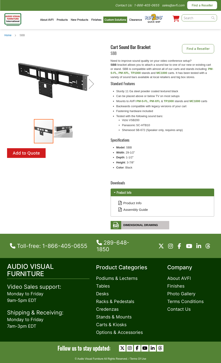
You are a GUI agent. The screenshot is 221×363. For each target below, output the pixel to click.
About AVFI (47, 19)
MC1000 (161, 73)
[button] (91, 84)
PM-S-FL (142, 101)
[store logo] (13, 18)
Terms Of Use (138, 358)
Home (7, 35)
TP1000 (136, 73)
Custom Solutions (115, 19)
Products (62, 19)
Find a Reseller (202, 5)
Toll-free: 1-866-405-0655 (48, 246)
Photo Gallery (181, 293)
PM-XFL (124, 73)
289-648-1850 (113, 246)
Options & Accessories (119, 332)
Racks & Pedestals (115, 301)
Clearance (135, 19)
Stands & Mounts (114, 317)
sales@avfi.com (173, 5)
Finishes (96, 19)
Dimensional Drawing (140, 225)
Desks (102, 293)
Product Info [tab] (122, 192)
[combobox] (199, 17)
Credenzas (107, 309)
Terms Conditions (185, 301)
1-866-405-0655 (146, 5)
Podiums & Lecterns (116, 278)
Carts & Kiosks (111, 324)
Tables (103, 286)
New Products (79, 19)
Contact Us (179, 309)
